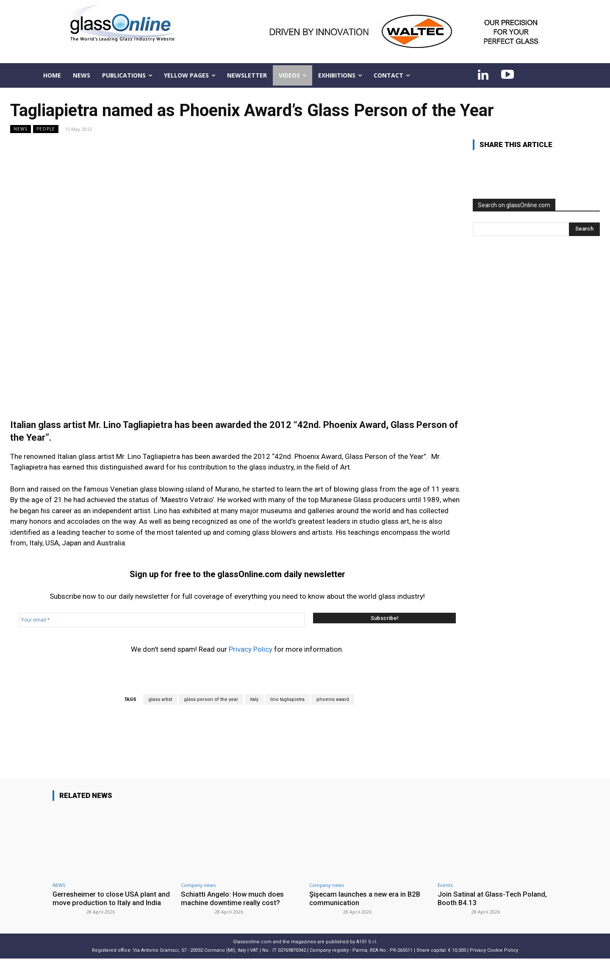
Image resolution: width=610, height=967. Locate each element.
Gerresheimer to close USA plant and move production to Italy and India (106, 903)
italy (254, 699)
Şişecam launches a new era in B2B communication (366, 898)
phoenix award (332, 699)
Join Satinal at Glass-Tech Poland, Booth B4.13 (493, 898)
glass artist (160, 699)
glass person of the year (211, 699)
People (45, 129)
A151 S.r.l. (366, 950)
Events (445, 885)
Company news (198, 885)
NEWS (20, 129)
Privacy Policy (250, 649)
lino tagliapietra (287, 699)
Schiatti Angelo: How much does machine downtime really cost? (233, 898)
